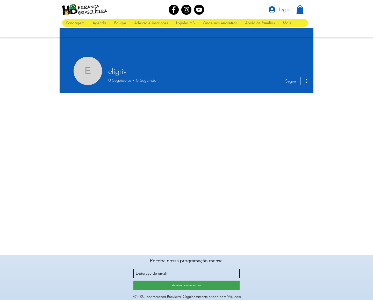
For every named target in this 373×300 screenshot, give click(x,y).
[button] (300, 9)
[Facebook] (174, 10)
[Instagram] (186, 10)
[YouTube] (199, 10)
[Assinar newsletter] (186, 285)
